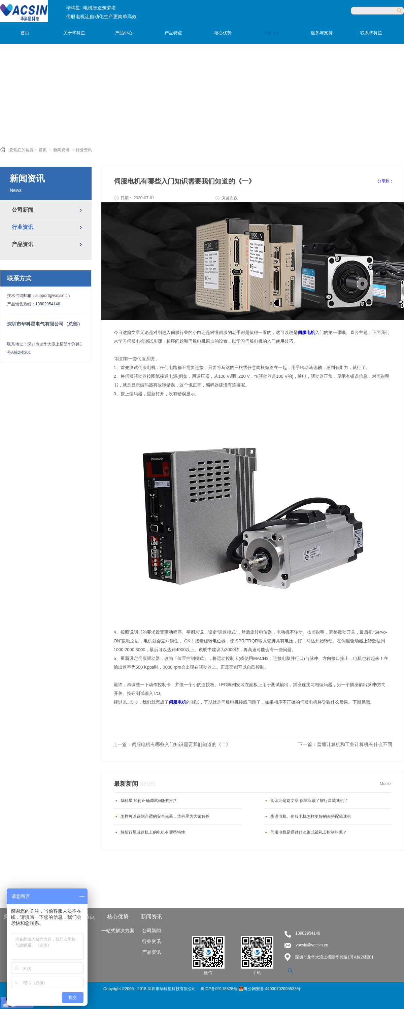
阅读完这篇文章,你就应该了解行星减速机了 (309, 800)
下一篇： (345, 744)
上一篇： (172, 744)
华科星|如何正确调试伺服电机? (148, 800)
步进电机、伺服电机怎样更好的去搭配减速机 (310, 816)
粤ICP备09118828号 (219, 988)
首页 (25, 32)
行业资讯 (84, 149)
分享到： (385, 181)
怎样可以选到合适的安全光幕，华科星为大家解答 (165, 816)
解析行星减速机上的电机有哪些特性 (153, 832)
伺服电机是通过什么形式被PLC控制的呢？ (308, 832)
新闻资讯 (61, 149)
